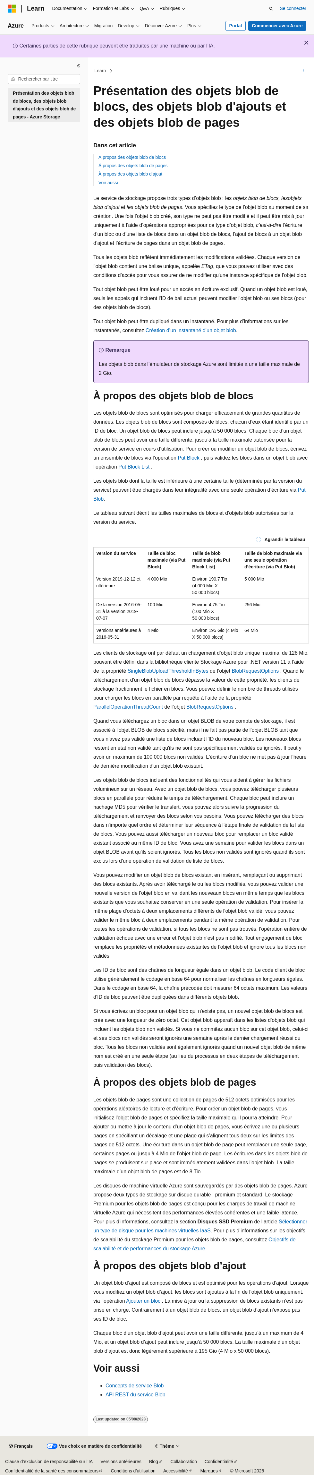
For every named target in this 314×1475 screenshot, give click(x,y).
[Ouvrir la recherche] (271, 8)
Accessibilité (175, 1470)
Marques (208, 1470)
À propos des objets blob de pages (133, 165)
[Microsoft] (12, 8)
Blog (153, 1461)
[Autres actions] (303, 71)
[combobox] (44, 79)
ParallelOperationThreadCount (128, 707)
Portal (235, 25)
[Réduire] (78, 66)
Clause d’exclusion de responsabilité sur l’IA (49, 1461)
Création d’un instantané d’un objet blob (191, 330)
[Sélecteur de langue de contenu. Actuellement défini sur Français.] (20, 1446)
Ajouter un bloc (143, 1301)
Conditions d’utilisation (133, 1470)
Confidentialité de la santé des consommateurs (51, 1470)
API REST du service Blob (135, 1394)
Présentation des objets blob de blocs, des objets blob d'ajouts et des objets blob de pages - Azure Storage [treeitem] (44, 105)
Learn (100, 70)
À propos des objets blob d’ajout (130, 174)
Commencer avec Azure (277, 25)
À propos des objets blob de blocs (132, 157)
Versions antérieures (120, 1461)
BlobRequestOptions (255, 671)
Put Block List (133, 467)
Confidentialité (219, 1461)
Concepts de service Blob (135, 1385)
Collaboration (183, 1461)
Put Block (188, 458)
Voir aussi (108, 182)
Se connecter (293, 8)
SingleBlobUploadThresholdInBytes (168, 671)
